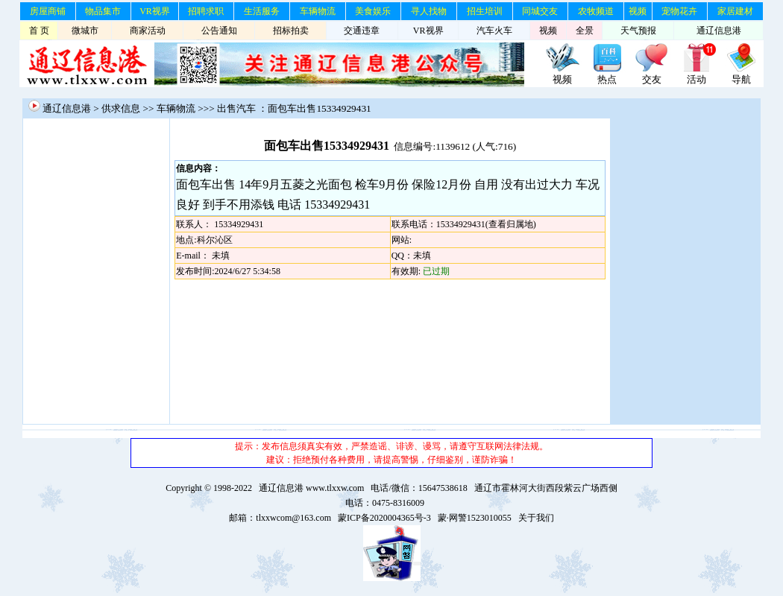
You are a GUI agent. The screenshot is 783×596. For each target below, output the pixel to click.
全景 (585, 30)
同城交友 (540, 11)
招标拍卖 (291, 30)
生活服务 (262, 11)
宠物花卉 (679, 11)
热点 (607, 79)
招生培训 (485, 11)
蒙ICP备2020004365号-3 (384, 518)
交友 (651, 79)
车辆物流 (318, 11)
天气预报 (638, 30)
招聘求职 (206, 11)
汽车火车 (494, 30)
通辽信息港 (718, 30)
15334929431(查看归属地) (486, 224)
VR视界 (154, 11)
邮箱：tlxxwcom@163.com (280, 518)
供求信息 (120, 108)
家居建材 (735, 11)
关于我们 (536, 518)
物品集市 (103, 11)
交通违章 (362, 30)
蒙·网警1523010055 (475, 518)
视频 (638, 11)
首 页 (39, 30)
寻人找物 (429, 11)
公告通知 (219, 30)
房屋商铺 (48, 11)
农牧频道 (596, 11)
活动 (696, 79)
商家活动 (148, 30)
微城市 (85, 30)
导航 (741, 79)
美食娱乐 (373, 11)
